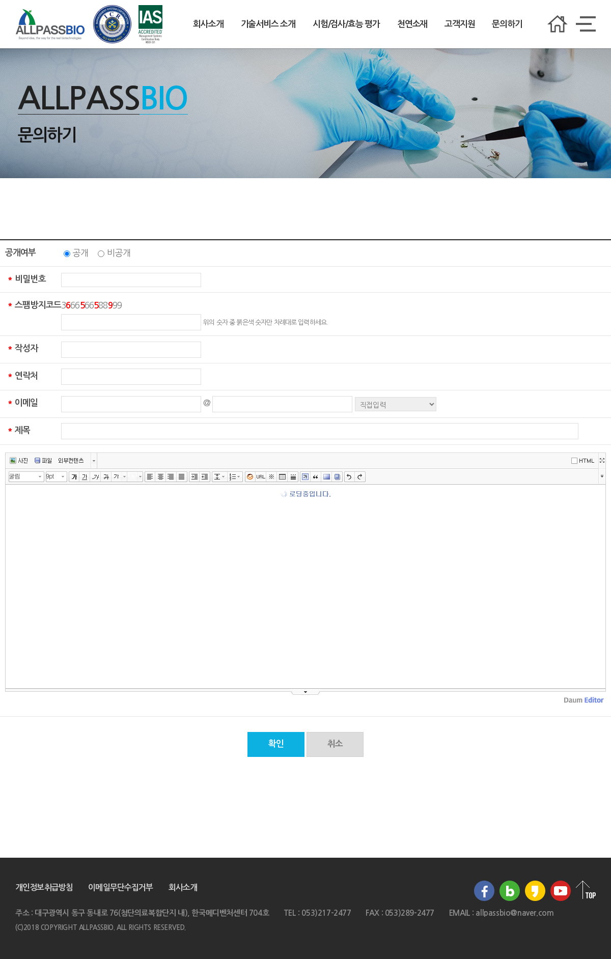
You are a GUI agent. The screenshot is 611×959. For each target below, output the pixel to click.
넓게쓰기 (602, 460)
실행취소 (349, 477)
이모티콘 (250, 477)
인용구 (316, 477)
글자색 (117, 477)
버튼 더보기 (94, 460)
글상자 (305, 477)
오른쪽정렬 (171, 477)
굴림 (14, 475)
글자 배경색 (132, 477)
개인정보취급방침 (44, 887)
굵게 (74, 477)
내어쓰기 (205, 477)
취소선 (106, 477)
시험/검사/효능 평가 (346, 24)
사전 (337, 477)
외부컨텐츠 (71, 460)
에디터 (584, 460)
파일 (43, 460)
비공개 (118, 252)
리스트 (233, 477)
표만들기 (282, 477)
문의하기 (507, 24)
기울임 (95, 477)
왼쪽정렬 (150, 477)
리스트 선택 (240, 476)
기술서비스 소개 (268, 24)
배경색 (326, 477)
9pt (49, 475)
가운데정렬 (160, 477)
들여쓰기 (194, 477)
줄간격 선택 (225, 476)
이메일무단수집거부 (120, 887)
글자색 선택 (124, 476)
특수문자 (271, 477)
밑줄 (84, 477)
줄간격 (217, 477)
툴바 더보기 (602, 476)
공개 (80, 252)
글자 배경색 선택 (140, 476)
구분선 (293, 477)
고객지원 (460, 24)
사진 (18, 460)
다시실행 (360, 477)
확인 (276, 744)
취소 (335, 744)
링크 (261, 477)
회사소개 (208, 24)
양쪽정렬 (182, 477)
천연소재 (412, 24)
